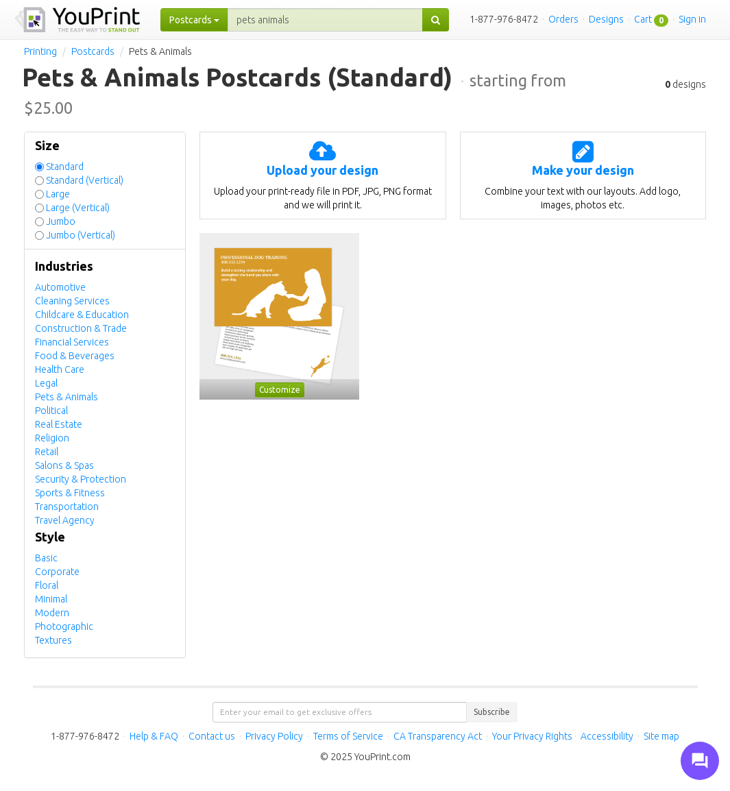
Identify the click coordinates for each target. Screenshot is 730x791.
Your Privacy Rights (532, 736)
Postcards (92, 51)
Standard (65, 166)
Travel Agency (65, 520)
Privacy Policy (274, 736)
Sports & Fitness (70, 492)
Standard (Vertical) (84, 180)
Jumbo (60, 221)
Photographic (64, 626)
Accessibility (607, 736)
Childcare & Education (82, 314)
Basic (46, 557)
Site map (661, 736)
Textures (53, 640)
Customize (279, 389)
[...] (325, 20)
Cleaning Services (72, 300)
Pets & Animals (66, 396)
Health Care (59, 369)
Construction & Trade (81, 328)
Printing (40, 51)
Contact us (211, 736)
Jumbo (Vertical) (80, 235)
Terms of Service (348, 736)
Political (51, 410)
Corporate (57, 571)
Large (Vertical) (78, 207)
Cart (643, 19)
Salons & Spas (64, 465)
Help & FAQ (154, 736)
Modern (52, 612)
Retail (46, 451)
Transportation (67, 506)
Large (58, 193)
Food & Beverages (74, 355)
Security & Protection (80, 479)
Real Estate (58, 424)
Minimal (51, 599)
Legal (46, 383)
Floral (46, 585)
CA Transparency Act (437, 736)
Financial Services (72, 342)
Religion (52, 438)
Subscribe (492, 711)
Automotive (60, 287)
